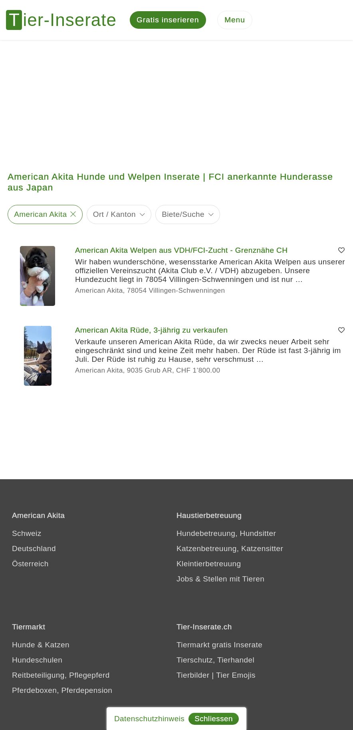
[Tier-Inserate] (66, 20)
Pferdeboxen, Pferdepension (62, 690)
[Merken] (341, 250)
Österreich (30, 563)
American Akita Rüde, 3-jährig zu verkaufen (151, 330)
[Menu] (234, 20)
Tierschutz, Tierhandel (215, 660)
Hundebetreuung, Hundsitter (226, 533)
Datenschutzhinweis (149, 718)
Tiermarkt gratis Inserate (219, 645)
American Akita (40, 214)
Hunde (23, 645)
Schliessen (213, 718)
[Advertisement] (176, 100)
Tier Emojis (236, 675)
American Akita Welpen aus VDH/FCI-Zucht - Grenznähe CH (181, 250)
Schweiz (27, 533)
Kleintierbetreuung (208, 563)
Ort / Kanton (114, 214)
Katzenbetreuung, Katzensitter (229, 548)
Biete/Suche (183, 214)
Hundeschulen (37, 660)
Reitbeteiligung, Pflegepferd (61, 675)
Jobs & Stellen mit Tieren (220, 579)
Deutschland (34, 548)
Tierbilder (193, 675)
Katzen (57, 645)
